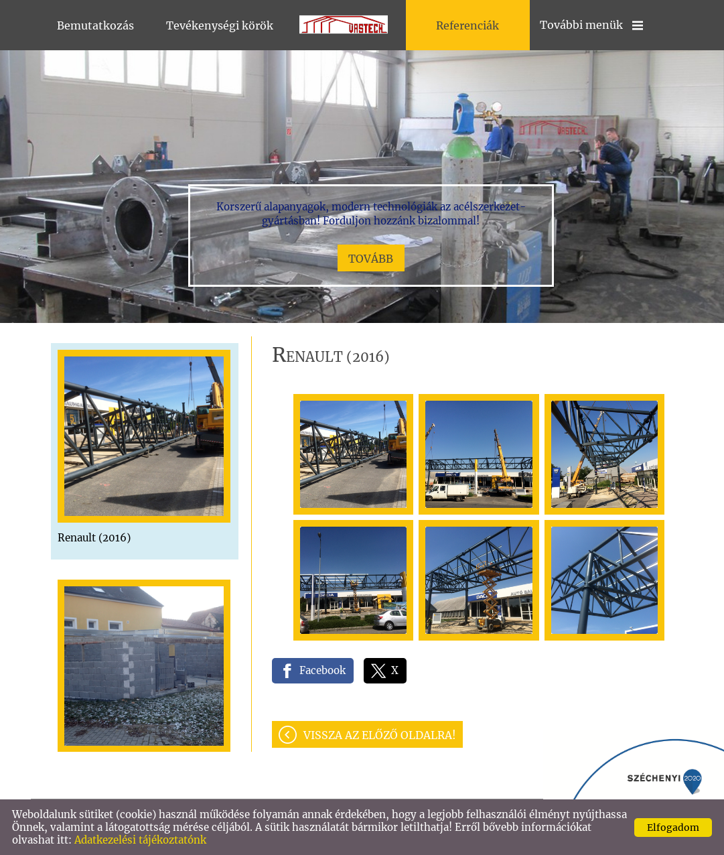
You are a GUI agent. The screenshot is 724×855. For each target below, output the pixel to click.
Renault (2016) (94, 537)
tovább (370, 258)
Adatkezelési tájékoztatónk (140, 840)
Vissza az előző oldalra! (379, 735)
